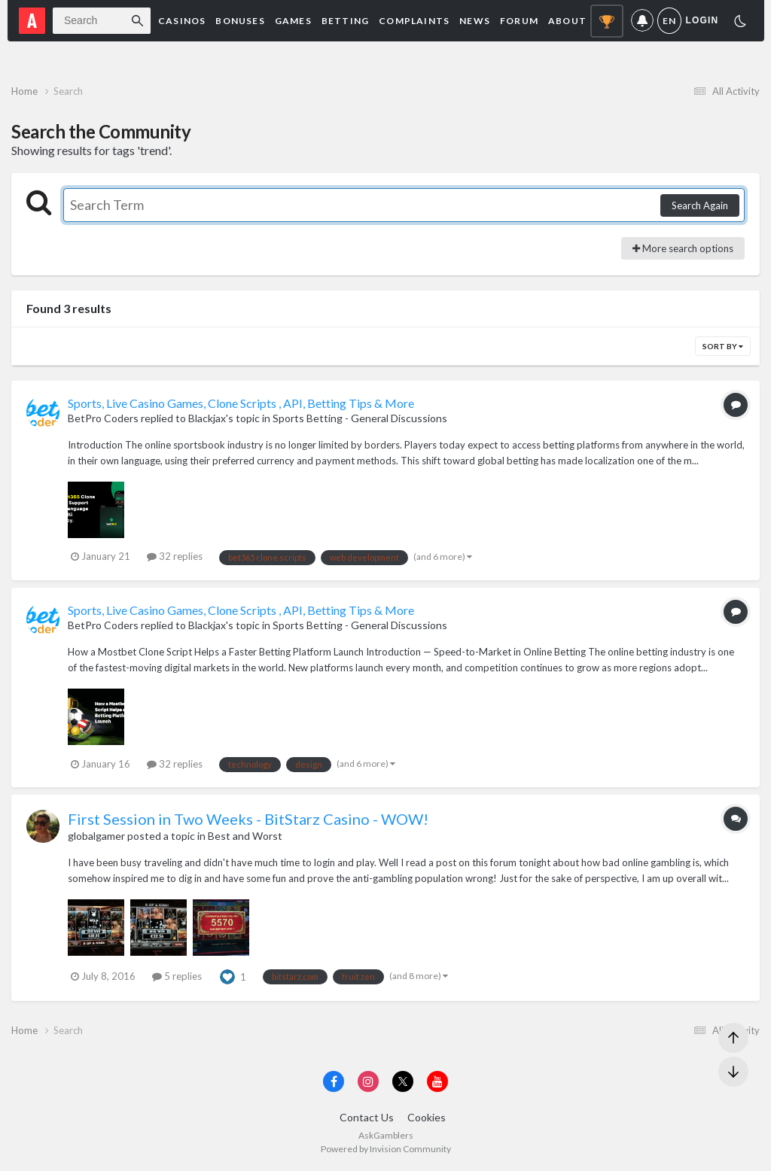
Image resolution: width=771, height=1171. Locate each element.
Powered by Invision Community (386, 1148)
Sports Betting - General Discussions (360, 418)
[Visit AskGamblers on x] (402, 1081)
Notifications (642, 20)
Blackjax (207, 418)
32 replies (175, 556)
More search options (682, 248)
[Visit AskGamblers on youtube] (437, 1081)
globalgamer (96, 835)
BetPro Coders (103, 418)
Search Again (700, 205)
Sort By (722, 346)
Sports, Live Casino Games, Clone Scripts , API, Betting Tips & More (241, 403)
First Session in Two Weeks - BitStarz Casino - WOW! (248, 819)
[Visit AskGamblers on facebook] (333, 1081)
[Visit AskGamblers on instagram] (368, 1081)
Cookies (426, 1117)
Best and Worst (245, 835)
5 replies (177, 976)
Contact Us (367, 1117)
